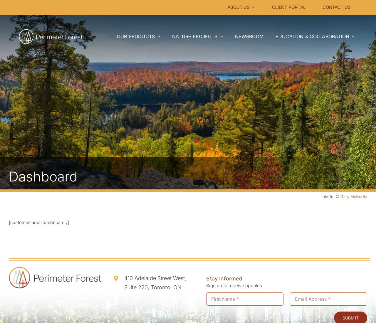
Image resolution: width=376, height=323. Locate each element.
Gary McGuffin (353, 196)
